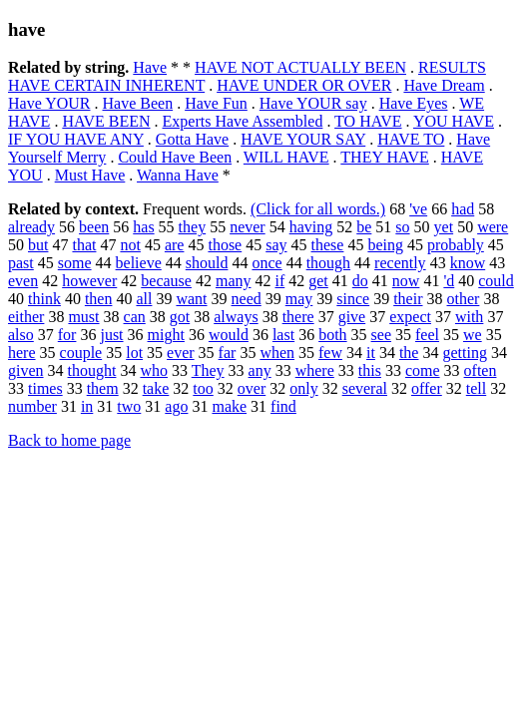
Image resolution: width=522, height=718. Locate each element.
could (496, 280)
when (277, 352)
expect (410, 316)
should (207, 262)
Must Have (90, 175)
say (275, 244)
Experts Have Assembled (243, 121)
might (166, 334)
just (111, 334)
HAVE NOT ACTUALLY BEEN (300, 67)
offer (426, 388)
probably (455, 244)
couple (81, 352)
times (45, 388)
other (463, 298)
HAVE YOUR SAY (303, 139)
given (26, 370)
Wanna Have (178, 175)
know (468, 262)
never (247, 226)
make (229, 406)
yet (444, 226)
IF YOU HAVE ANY (76, 139)
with (469, 316)
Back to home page (69, 440)
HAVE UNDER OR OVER (304, 85)
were (492, 226)
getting (464, 352)
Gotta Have (192, 139)
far (228, 352)
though (328, 262)
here (22, 352)
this (369, 370)
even (23, 280)
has (143, 226)
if (279, 280)
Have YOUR (49, 103)
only (303, 388)
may (299, 298)
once (266, 262)
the (409, 352)
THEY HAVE (384, 157)
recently (400, 262)
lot (134, 352)
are (175, 244)
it (370, 352)
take (156, 388)
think (44, 298)
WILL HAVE (286, 157)
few (330, 352)
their (407, 298)
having (311, 226)
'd (448, 280)
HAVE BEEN (106, 121)
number (32, 406)
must (83, 316)
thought (92, 370)
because (166, 280)
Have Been (138, 103)
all (144, 298)
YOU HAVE (453, 121)
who (154, 370)
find (283, 406)
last (283, 334)
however (89, 280)
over (251, 388)
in (87, 406)
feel (427, 334)
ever (181, 352)
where (314, 370)
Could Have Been (175, 157)
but (38, 244)
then (99, 298)
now (406, 280)
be (363, 226)
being (385, 244)
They (208, 370)
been (94, 226)
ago (176, 406)
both (332, 334)
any (260, 370)
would (229, 334)
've (418, 208)
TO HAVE (367, 121)
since (352, 298)
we (472, 334)
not (130, 244)
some (75, 262)
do (360, 280)
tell (476, 388)
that (84, 244)
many (234, 280)
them (103, 388)
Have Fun (216, 103)
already (31, 226)
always (236, 316)
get (318, 280)
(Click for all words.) (318, 208)
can (135, 316)
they (193, 226)
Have (150, 67)
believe (139, 262)
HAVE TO (410, 139)
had (462, 208)
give (352, 316)
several (364, 388)
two (129, 406)
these (327, 244)
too (203, 388)
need (246, 298)
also (21, 334)
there (298, 316)
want (191, 298)
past (21, 262)
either (26, 316)
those (225, 244)
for (67, 334)
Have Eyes (413, 103)
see (381, 334)
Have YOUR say (313, 103)
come (422, 370)
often (480, 370)
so (402, 226)
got (180, 316)
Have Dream (443, 85)
